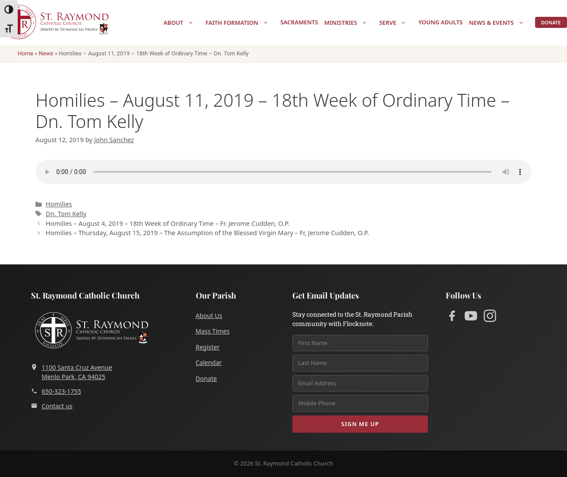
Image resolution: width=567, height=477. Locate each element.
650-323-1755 (56, 391)
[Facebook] (452, 317)
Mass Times (213, 331)
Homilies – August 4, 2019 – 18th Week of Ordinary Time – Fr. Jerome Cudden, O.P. (167, 223)
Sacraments (299, 22)
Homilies (59, 204)
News (46, 53)
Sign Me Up (360, 424)
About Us (209, 315)
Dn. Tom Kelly (66, 213)
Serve (397, 23)
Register (208, 347)
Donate (551, 22)
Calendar (209, 362)
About (182, 23)
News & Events (500, 23)
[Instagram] (490, 317)
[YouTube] (471, 317)
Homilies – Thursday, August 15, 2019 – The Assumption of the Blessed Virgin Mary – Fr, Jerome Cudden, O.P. (207, 233)
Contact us (52, 406)
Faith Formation (241, 23)
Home (25, 53)
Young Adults (440, 22)
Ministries (350, 23)
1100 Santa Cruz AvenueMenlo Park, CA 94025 (71, 372)
